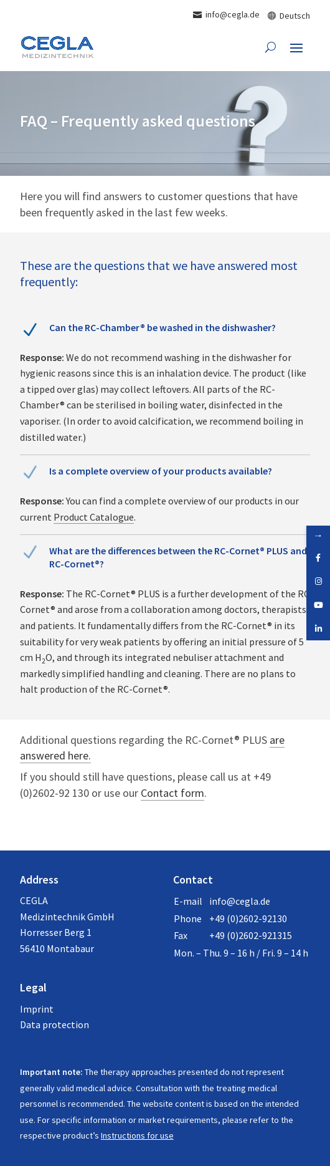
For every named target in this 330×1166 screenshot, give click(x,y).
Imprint (37, 1009)
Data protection (54, 1024)
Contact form (172, 793)
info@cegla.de (239, 901)
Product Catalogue (94, 517)
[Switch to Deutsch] (288, 15)
